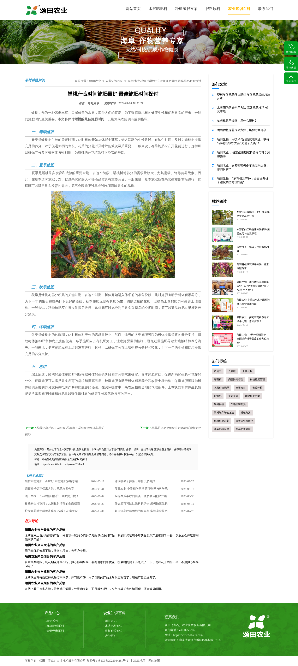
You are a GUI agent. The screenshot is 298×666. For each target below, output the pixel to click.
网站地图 (154, 660)
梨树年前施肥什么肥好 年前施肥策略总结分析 (51, 482)
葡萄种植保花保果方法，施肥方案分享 (49, 488)
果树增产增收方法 (224, 412)
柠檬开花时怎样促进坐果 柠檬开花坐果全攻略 (51, 512)
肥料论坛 (247, 371)
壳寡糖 (232, 371)
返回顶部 (291, 79)
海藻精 (217, 379)
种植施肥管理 (257, 379)
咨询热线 (291, 64)
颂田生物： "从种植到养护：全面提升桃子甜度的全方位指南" (52, 497)
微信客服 (291, 49)
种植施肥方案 (186, 9)
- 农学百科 (110, 635)
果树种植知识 (136, 81)
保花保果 (233, 396)
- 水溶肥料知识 (112, 625)
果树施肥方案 (221, 420)
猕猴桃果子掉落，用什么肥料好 (135, 481)
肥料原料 (212, 9)
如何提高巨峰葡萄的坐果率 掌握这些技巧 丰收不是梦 (141, 512)
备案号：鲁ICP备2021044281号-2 (107, 660)
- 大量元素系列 (54, 630)
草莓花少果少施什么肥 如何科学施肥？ (176, 428)
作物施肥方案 (252, 396)
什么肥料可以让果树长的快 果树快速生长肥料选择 (141, 505)
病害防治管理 (235, 379)
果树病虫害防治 (244, 420)
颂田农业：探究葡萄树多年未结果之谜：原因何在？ (243, 167)
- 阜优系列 (51, 621)
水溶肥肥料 (158, 9)
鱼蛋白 (217, 371)
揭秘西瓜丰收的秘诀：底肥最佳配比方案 (141, 496)
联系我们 (265, 9)
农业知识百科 (239, 10)
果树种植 (219, 404)
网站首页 (133, 9)
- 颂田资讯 (110, 621)
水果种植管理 (221, 387)
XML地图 (139, 660)
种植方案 (246, 412)
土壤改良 (241, 387)
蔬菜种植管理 (221, 429)
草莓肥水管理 (243, 429)
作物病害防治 (238, 404)
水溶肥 (217, 396)
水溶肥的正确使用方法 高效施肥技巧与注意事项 (243, 109)
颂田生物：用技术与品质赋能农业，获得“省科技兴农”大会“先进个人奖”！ (243, 141)
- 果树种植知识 (112, 630)
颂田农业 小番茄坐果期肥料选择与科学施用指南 (141, 490)
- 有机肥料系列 (54, 625)
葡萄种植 (257, 387)
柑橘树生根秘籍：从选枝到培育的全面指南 (52, 503)
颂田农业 (95, 81)
